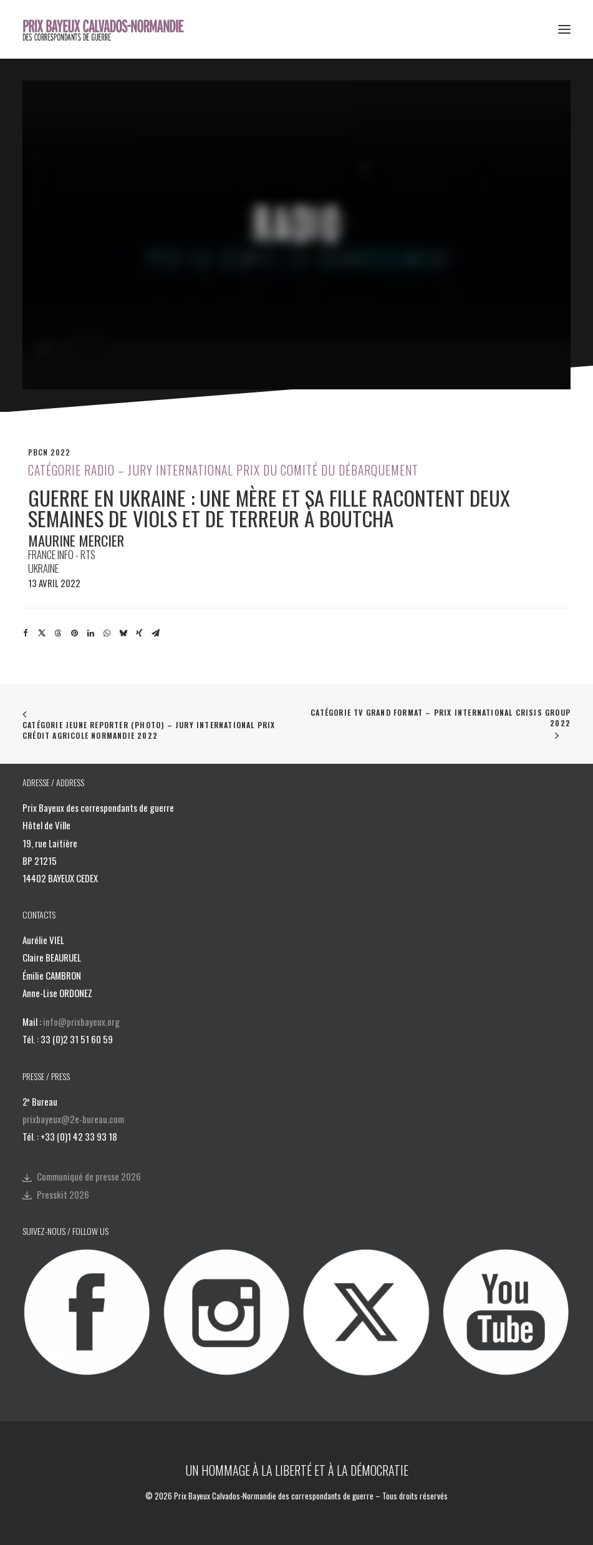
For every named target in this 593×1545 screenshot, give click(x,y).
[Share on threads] (58, 633)
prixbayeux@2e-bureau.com (73, 1119)
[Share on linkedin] (90, 633)
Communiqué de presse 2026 (89, 1176)
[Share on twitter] (41, 633)
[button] (564, 29)
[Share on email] (155, 633)
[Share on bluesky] (122, 633)
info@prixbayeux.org (81, 1021)
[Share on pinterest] (74, 633)
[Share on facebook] (25, 633)
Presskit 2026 (63, 1194)
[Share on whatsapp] (106, 633)
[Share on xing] (139, 633)
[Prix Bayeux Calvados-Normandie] (111, 29)
